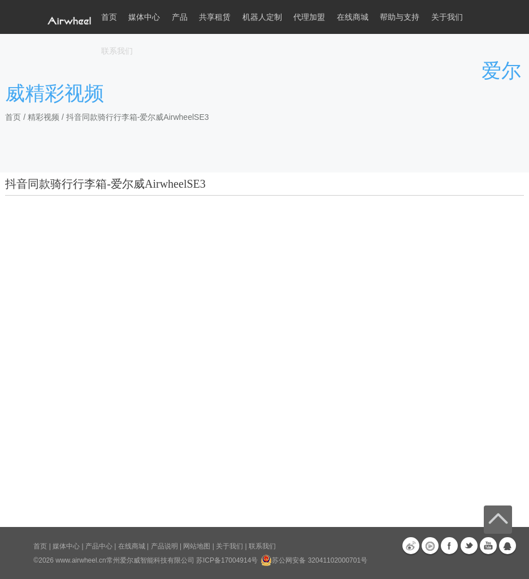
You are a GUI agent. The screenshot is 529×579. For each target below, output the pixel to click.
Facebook (449, 545)
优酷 (430, 545)
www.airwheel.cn (80, 560)
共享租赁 (215, 16)
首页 (109, 16)
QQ (507, 545)
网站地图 (196, 546)
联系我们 (117, 50)
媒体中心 (66, 546)
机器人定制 (262, 16)
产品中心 (98, 546)
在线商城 (131, 546)
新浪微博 (410, 545)
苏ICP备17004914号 (227, 560)
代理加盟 (309, 16)
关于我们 (229, 546)
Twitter (469, 545)
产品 (180, 16)
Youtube (488, 545)
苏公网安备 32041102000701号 (314, 560)
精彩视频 (43, 117)
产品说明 (164, 546)
